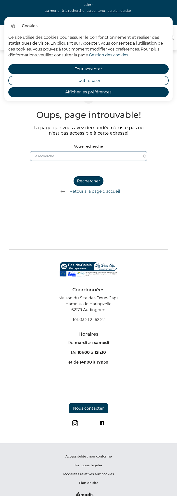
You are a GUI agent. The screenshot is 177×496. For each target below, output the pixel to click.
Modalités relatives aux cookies (88, 474)
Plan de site (88, 483)
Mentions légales (88, 465)
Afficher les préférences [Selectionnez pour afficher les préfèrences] (88, 92)
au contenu (96, 11)
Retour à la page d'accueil (88, 191)
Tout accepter (88, 69)
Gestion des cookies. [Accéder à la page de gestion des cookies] (109, 55)
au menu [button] (52, 11)
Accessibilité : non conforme (88, 456)
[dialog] (88, 59)
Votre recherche (88, 146)
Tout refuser (88, 80)
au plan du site (119, 11)
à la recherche (73, 11)
